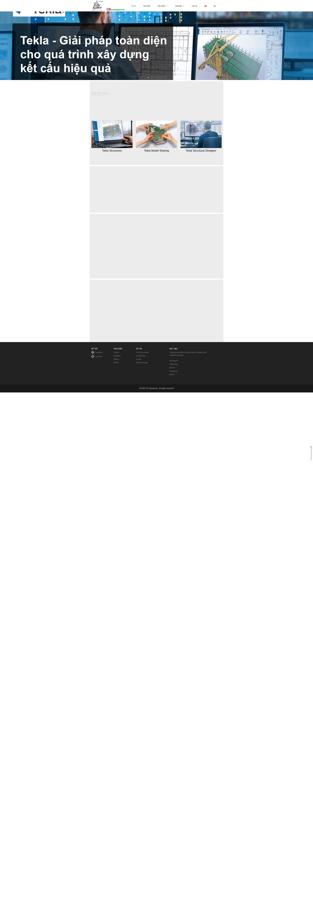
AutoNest (117, 314)
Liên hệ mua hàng (142, 311)
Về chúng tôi (173, 319)
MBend (116, 318)
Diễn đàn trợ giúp (142, 321)
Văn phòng (173, 329)
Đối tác (171, 333)
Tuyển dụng (173, 322)
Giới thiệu (146, 6)
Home (133, 6)
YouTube (96, 315)
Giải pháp (178, 6)
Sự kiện (138, 318)
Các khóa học (141, 314)
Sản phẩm (161, 6)
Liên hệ (194, 6)
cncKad (116, 311)
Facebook (97, 311)
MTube (116, 321)
